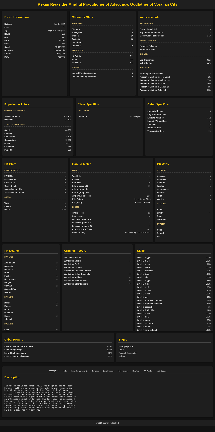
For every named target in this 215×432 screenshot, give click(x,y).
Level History (108, 371)
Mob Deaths (161, 371)
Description (54, 371)
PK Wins (135, 371)
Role (65, 371)
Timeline (95, 371)
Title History (123, 371)
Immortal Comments (79, 371)
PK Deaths (148, 371)
